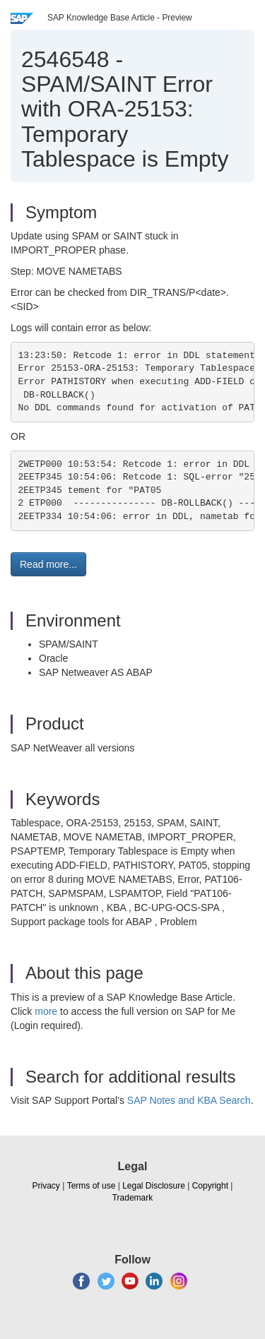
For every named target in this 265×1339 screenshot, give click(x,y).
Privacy (46, 1186)
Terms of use (91, 1186)
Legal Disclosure (153, 1186)
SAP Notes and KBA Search (189, 1100)
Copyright (210, 1186)
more (46, 1011)
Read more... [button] (48, 564)
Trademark (132, 1198)
